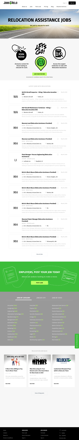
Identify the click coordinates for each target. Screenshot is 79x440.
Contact (5, 433)
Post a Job (39, 282)
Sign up (72, 3)
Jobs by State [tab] (57, 298)
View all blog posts (39, 393)
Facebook (64, 430)
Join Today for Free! (39, 74)
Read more (8, 383)
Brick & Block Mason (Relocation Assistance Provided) (39, 172)
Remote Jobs (62, 438)
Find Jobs (43, 433)
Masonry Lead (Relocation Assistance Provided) (37, 123)
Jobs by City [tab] (41, 298)
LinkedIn (64, 435)
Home (4, 430)
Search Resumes (26, 435)
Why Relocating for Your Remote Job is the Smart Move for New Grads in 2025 (39, 371)
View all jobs (39, 254)
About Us (5, 435)
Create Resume (44, 435)
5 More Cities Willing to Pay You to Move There (14, 370)
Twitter (63, 433)
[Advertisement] (39, 413)
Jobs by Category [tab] (23, 298)
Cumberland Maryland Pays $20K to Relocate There (62, 370)
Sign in (65, 3)
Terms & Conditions (8, 438)
